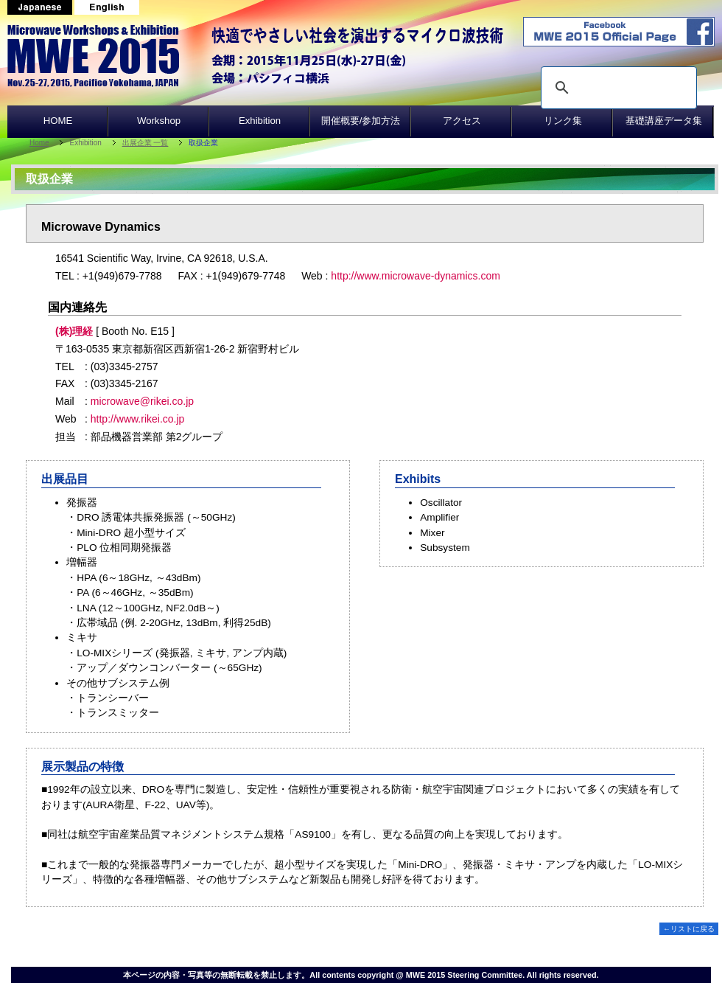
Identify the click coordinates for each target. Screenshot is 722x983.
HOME (58, 120)
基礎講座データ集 (663, 120)
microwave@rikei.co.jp (142, 401)
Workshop (158, 120)
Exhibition (260, 120)
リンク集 (563, 120)
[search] (617, 88)
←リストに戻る (689, 929)
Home (39, 143)
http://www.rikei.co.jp (138, 419)
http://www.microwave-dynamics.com (415, 276)
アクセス (462, 120)
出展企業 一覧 (145, 143)
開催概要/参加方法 (361, 120)
